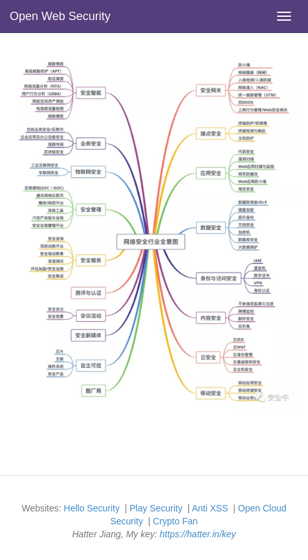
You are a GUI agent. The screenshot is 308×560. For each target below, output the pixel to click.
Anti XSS (210, 508)
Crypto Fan (175, 521)
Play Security (155, 508)
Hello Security (92, 508)
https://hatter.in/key (198, 534)
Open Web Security (60, 16)
